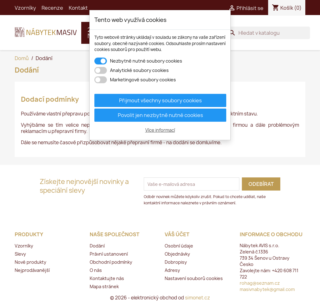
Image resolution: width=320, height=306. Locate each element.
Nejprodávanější (32, 270)
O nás (96, 270)
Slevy (20, 254)
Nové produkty (30, 262)
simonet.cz (197, 297)
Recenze (52, 7)
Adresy (172, 270)
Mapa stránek (104, 286)
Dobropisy (176, 262)
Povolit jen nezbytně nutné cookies (160, 115)
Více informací (160, 130)
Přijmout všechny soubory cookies (160, 100)
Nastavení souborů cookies (194, 278)
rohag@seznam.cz (260, 283)
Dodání (97, 246)
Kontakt (78, 7)
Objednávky (177, 254)
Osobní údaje (179, 246)
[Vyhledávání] (268, 33)
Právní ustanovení (109, 254)
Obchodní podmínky (111, 262)
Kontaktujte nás (107, 278)
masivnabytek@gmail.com (267, 289)
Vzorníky (25, 7)
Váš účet (177, 234)
